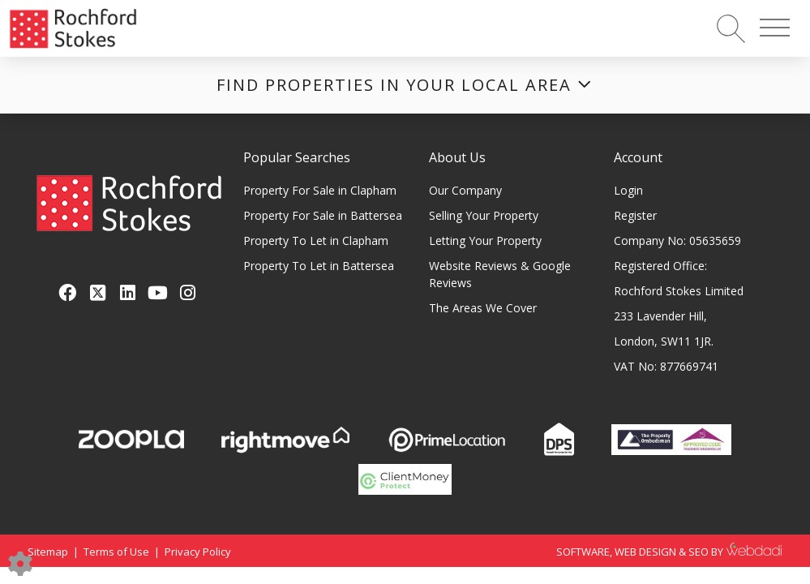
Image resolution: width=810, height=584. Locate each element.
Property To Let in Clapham (315, 240)
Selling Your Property (483, 215)
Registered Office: (660, 265)
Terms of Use (116, 551)
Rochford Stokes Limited (679, 290)
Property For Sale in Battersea (322, 215)
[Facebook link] (67, 292)
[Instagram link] (187, 292)
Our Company (465, 190)
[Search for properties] (731, 28)
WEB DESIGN (645, 551)
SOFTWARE (583, 551)
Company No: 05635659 (677, 240)
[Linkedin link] (127, 292)
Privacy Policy (198, 551)
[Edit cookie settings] (20, 562)
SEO (698, 551)
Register (635, 215)
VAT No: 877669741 (666, 366)
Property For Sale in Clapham (319, 190)
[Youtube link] (157, 292)
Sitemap (48, 551)
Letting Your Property (485, 240)
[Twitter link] (97, 292)
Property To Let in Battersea (318, 265)
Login (628, 190)
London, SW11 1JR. (664, 341)
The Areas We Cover (483, 308)
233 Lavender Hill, (660, 316)
